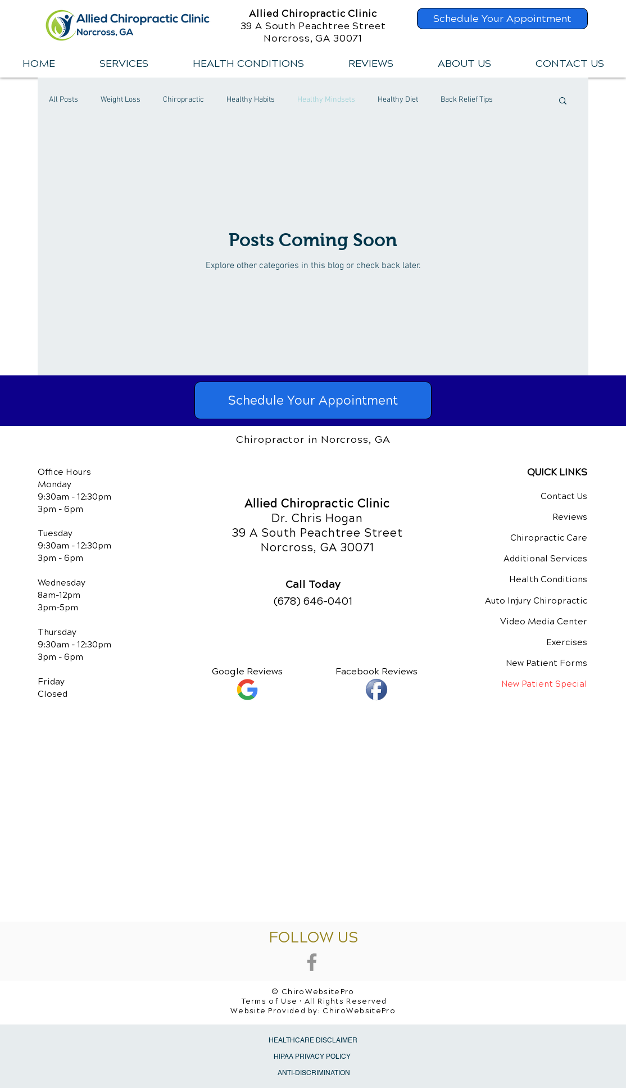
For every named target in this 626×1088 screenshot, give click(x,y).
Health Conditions (548, 579)
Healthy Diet (398, 100)
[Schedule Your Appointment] (502, 18)
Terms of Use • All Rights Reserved (314, 1001)
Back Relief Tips (467, 100)
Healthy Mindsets (326, 100)
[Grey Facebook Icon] (312, 962)
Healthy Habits (250, 100)
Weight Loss (120, 100)
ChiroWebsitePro (359, 1011)
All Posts (63, 100)
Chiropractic (183, 100)
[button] (123, 63)
